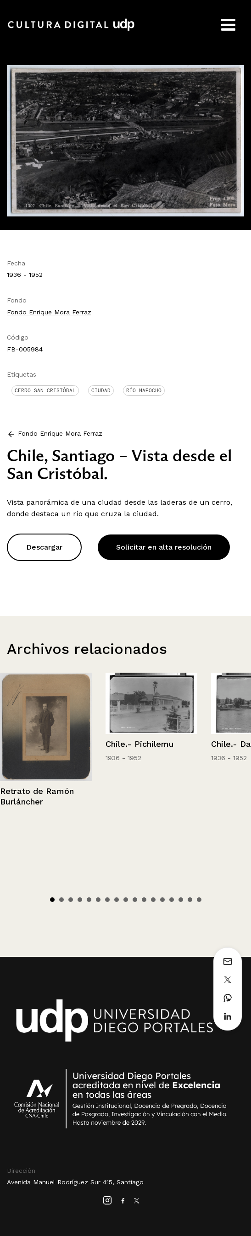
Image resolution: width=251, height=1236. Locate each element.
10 (135, 899)
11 (144, 899)
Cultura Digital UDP (71, 29)
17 (199, 899)
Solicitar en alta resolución (164, 547)
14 (171, 899)
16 (190, 899)
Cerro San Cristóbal (45, 390)
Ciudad (101, 390)
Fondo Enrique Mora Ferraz (49, 312)
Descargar (44, 547)
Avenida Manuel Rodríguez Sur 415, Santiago (75, 1182)
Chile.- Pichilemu (140, 744)
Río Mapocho (144, 390)
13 (162, 899)
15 (180, 899)
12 (153, 899)
